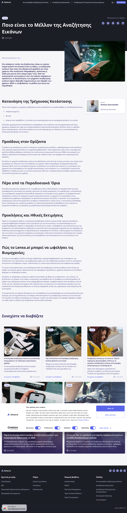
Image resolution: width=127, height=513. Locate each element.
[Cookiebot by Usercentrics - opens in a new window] (13, 509)
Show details (104, 509)
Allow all (110, 489)
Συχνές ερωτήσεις (40, 481)
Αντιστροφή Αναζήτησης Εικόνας (35, 2)
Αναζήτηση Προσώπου (61, 2)
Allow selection (110, 496)
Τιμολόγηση (5, 481)
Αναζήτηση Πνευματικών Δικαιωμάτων (89, 2)
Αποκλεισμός (69, 481)
